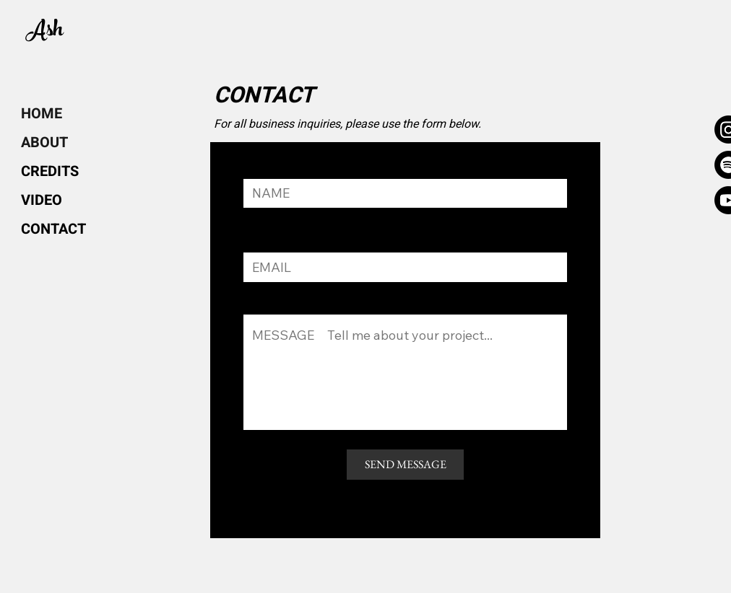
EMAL (257, 245)
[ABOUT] (58, 142)
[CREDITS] (50, 171)
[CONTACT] (55, 229)
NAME (258, 172)
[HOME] (58, 114)
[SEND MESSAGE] (405, 464)
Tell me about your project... (308, 307)
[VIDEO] (43, 200)
